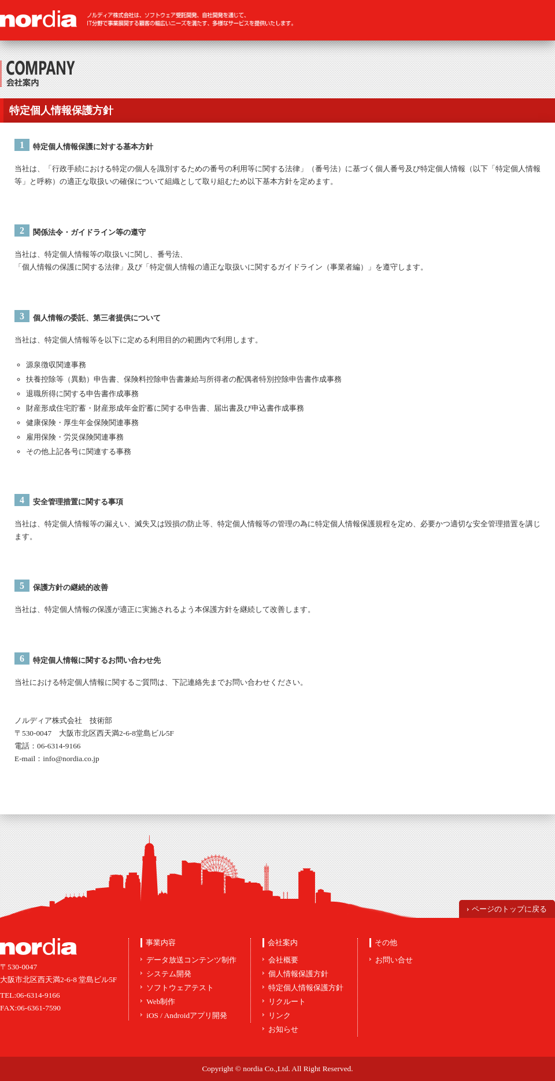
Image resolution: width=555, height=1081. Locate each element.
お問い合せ (394, 959)
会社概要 (283, 959)
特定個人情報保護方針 (305, 987)
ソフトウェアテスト (180, 987)
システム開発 (168, 973)
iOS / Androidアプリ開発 (186, 1015)
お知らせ (283, 1029)
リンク (279, 1015)
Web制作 (160, 1001)
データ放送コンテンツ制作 (191, 959)
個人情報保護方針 (298, 973)
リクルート (287, 1001)
